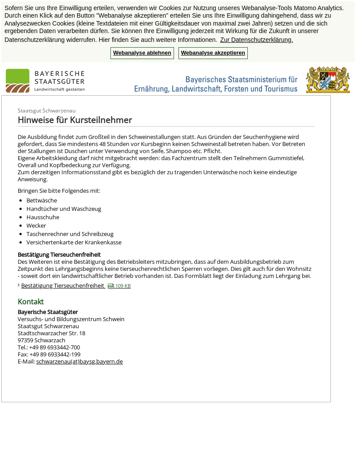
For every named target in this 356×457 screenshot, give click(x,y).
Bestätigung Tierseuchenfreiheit (76, 285)
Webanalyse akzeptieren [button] (213, 53)
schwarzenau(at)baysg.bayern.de (79, 361)
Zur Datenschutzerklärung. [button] (256, 39)
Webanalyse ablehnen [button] (142, 53)
